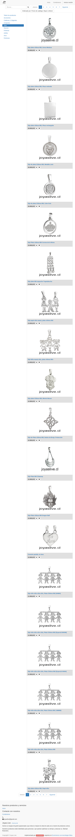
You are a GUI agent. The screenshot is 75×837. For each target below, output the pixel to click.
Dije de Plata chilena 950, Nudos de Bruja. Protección (45, 437)
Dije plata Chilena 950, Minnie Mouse (40, 398)
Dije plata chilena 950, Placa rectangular (41, 125)
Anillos (6, 33)
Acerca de (15, 823)
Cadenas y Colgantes (10, 20)
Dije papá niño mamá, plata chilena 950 (40, 320)
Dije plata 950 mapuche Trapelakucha (40, 281)
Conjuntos (7, 23)
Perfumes (7, 38)
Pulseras (6, 30)
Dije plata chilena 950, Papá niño (38, 788)
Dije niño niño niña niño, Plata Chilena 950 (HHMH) (44, 593)
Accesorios (7, 18)
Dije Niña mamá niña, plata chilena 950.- (41, 359)
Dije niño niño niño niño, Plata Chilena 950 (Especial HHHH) (47, 671)
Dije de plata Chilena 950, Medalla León (40, 164)
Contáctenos (6, 814)
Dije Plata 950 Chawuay (35, 476)
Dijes (5, 25)
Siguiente (65, 7)
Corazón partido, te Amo (36, 554)
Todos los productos (10, 15)
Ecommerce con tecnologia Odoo (62, 835)
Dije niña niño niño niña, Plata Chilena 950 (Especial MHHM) (47, 632)
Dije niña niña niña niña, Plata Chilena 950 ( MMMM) (44, 710)
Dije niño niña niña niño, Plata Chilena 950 (41, 749)
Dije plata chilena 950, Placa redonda (40, 86)
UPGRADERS (40, 835)
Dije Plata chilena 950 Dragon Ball (39, 515)
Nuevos (6, 28)
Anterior (35, 7)
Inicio (4, 808)
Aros (5, 35)
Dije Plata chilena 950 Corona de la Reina (41, 242)
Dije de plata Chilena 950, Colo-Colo (39, 203)
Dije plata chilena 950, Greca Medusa (40, 47)
